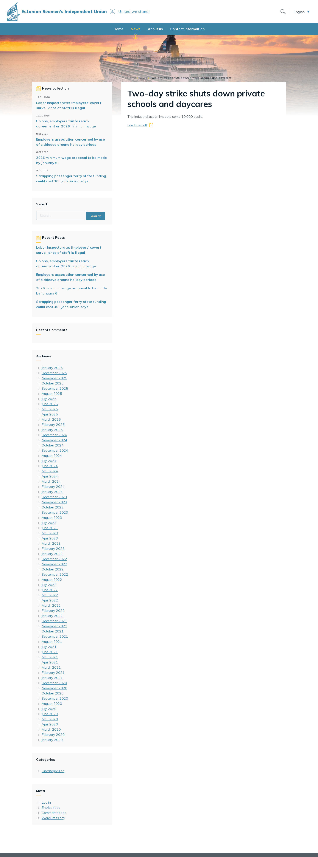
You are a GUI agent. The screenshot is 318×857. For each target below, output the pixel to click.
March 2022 (51, 605)
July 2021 (49, 647)
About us (155, 29)
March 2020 (51, 729)
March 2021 (51, 667)
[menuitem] (302, 11)
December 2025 (54, 373)
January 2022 (52, 616)
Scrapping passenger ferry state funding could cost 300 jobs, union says (71, 178)
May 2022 (50, 595)
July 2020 (49, 709)
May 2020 (50, 719)
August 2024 (52, 455)
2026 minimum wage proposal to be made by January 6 (71, 160)
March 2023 (51, 543)
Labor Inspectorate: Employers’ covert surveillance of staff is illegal (68, 105)
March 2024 (51, 481)
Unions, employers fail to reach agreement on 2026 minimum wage (66, 123)
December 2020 (54, 683)
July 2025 (49, 399)
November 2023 (54, 502)
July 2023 (49, 523)
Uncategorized (53, 771)
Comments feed (54, 813)
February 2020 (53, 734)
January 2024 (52, 492)
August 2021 (52, 641)
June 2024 (50, 466)
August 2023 (52, 517)
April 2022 (50, 600)
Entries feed (51, 807)
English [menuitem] (299, 11)
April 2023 (50, 538)
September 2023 (55, 512)
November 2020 (54, 688)
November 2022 (54, 564)
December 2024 (54, 435)
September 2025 (55, 388)
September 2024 (55, 450)
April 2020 (50, 724)
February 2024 (53, 486)
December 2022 (54, 559)
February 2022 (53, 610)
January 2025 (52, 430)
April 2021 (50, 662)
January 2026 (52, 368)
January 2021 (52, 678)
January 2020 (52, 740)
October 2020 (53, 693)
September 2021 (55, 636)
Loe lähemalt (137, 125)
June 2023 (50, 528)
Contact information (187, 29)
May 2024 (50, 471)
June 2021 (50, 652)
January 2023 (52, 554)
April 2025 (50, 414)
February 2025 (53, 424)
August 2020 (52, 703)
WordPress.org (53, 818)
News (135, 29)
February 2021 (53, 672)
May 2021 (50, 657)
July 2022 (49, 585)
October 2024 (53, 445)
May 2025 (50, 409)
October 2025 (53, 383)
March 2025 (51, 419)
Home (118, 29)
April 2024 (50, 476)
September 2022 (55, 574)
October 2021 (53, 631)
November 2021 (54, 626)
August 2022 (52, 579)
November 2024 (54, 440)
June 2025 (50, 404)
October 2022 (53, 569)
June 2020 (50, 714)
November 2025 (54, 378)
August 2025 (52, 393)
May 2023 (50, 533)
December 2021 (54, 621)
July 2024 (49, 461)
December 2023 (54, 497)
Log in (46, 802)
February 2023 (53, 548)
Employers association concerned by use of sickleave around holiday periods (70, 142)
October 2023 (53, 507)
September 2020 (55, 698)
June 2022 (50, 590)
